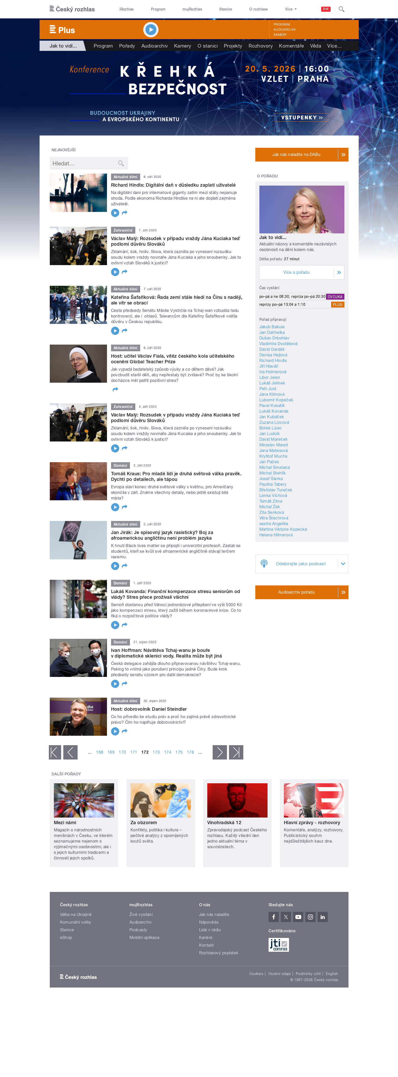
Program (158, 9)
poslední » (236, 752)
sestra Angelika (273, 523)
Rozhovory (261, 46)
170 (122, 752)
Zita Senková (271, 512)
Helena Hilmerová (276, 534)
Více (334, 46)
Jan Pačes (269, 461)
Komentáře (291, 46)
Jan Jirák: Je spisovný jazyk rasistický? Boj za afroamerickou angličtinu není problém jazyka (162, 535)
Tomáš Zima (270, 501)
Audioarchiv (285, 29)
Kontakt (206, 945)
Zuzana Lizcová (274, 422)
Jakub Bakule (272, 326)
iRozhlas (126, 9)
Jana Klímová (272, 394)
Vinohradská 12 (224, 822)
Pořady (127, 46)
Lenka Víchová (273, 495)
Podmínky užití (308, 974)
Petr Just (267, 388)
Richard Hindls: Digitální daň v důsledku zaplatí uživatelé (173, 185)
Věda (315, 46)
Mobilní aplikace (144, 937)
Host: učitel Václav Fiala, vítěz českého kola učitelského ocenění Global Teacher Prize (173, 358)
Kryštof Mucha (273, 456)
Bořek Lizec (270, 428)
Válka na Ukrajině (76, 914)
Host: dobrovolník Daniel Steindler (149, 709)
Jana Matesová (273, 450)
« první (55, 752)
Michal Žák (269, 506)
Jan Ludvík (269, 433)
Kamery (280, 35)
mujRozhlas (192, 9)
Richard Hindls (273, 360)
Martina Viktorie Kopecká (283, 529)
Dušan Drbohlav (274, 338)
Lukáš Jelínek (272, 383)
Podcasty (138, 929)
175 (179, 752)
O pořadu (267, 176)
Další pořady (66, 774)
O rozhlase (258, 9)
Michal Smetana (274, 467)
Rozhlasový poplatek (218, 952)
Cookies (256, 974)
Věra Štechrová (273, 518)
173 (156, 752)
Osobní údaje (279, 974)
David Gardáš (272, 349)
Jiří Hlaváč (269, 366)
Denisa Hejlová (273, 355)
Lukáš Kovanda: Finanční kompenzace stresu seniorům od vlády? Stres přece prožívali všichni (175, 594)
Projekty (233, 46)
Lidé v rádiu (210, 929)
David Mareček (273, 439)
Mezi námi (65, 822)
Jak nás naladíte (214, 914)
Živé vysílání (140, 914)
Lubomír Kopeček (276, 400)
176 (190, 752)
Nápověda (209, 922)
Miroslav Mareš (273, 445)
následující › (220, 752)
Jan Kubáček (271, 416)
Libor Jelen (269, 377)
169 (111, 752)
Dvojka (335, 296)
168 (99, 752)
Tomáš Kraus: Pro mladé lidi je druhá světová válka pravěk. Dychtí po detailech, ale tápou (176, 476)
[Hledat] (341, 9)
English (332, 974)
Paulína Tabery (273, 484)
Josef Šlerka (271, 478)
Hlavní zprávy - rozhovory (312, 822)
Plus (338, 304)
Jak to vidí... (273, 237)
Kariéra (205, 937)
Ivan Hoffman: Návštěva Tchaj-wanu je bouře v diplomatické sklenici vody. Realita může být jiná (166, 653)
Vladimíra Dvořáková (278, 343)
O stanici (208, 46)
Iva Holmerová (272, 371)
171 (133, 752)
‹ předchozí (70, 752)
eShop (66, 937)
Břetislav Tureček (275, 490)
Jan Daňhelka (272, 332)
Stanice (225, 9)
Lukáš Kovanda (273, 411)
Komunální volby (75, 922)
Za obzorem (143, 822)
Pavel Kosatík (272, 405)
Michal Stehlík (272, 473)
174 (167, 752)
